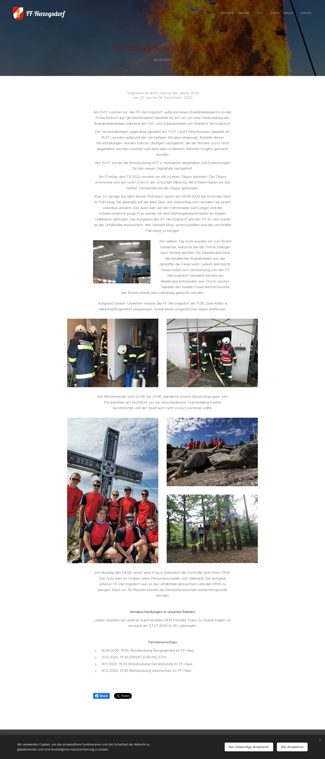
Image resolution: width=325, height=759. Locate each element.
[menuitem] (282, 13)
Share (101, 696)
